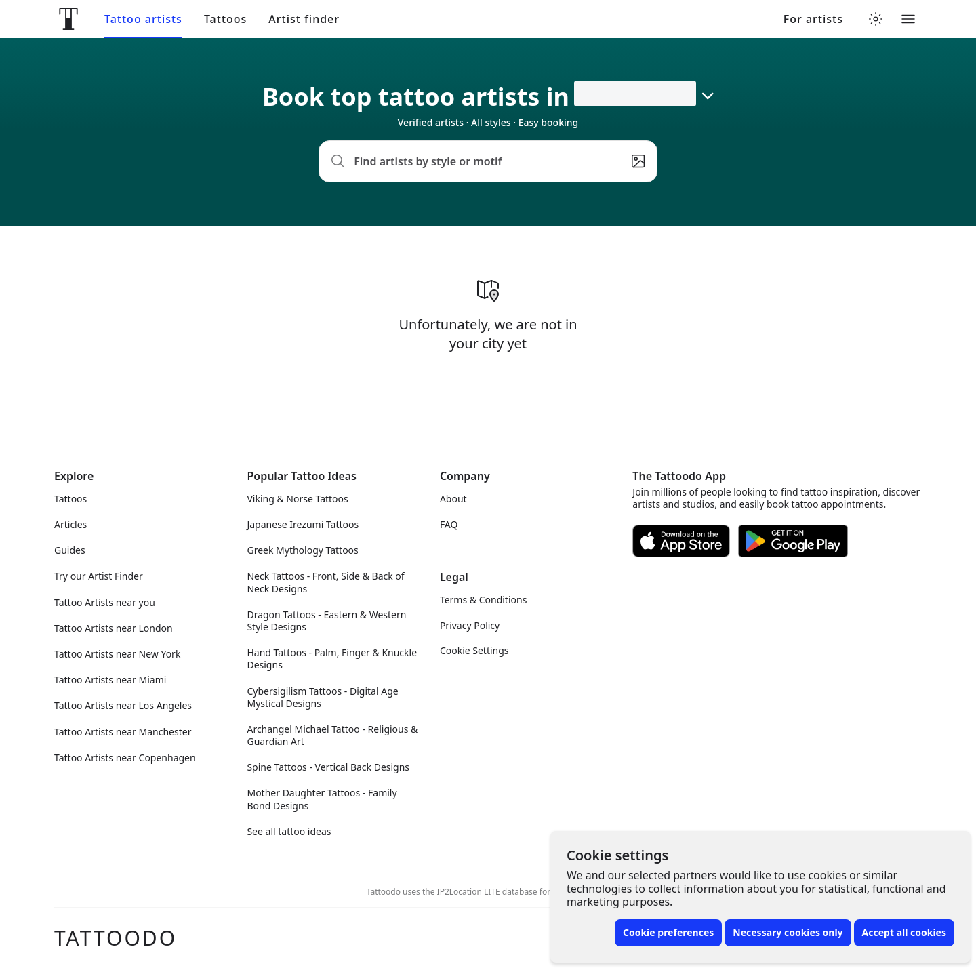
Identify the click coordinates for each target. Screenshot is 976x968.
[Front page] (68, 19)
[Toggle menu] (908, 19)
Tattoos (225, 19)
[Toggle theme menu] (876, 19)
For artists (813, 19)
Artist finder (304, 19)
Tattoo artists (143, 19)
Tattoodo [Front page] (115, 938)
